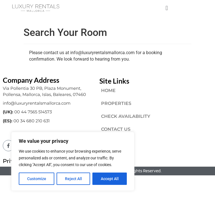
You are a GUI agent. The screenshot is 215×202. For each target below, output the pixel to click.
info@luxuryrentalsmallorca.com (37, 103)
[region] (72, 161)
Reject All (73, 178)
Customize (36, 178)
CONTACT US (115, 129)
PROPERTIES (116, 103)
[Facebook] (8, 145)
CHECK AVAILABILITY (125, 116)
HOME (108, 90)
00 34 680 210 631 (31, 120)
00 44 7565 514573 (33, 111)
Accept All (110, 178)
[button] (166, 8)
